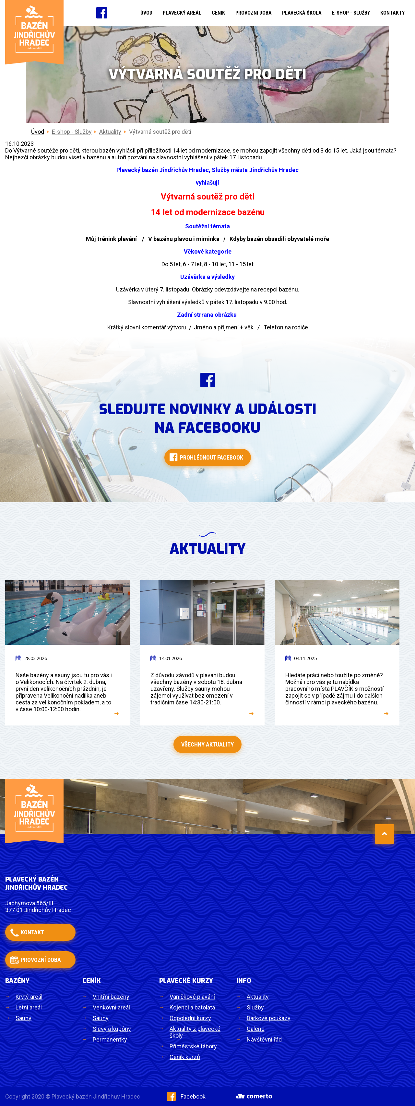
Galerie (256, 1028)
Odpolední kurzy (190, 1018)
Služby (255, 1007)
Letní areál (29, 1007)
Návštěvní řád (264, 1039)
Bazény (17, 981)
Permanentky (110, 1039)
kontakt (32, 932)
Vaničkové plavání (192, 996)
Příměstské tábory (193, 1046)
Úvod (146, 13)
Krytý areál (29, 996)
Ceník (218, 13)
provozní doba (41, 959)
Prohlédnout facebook (211, 457)
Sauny (23, 1018)
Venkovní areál (111, 1007)
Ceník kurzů (185, 1057)
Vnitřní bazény (111, 996)
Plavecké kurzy (186, 981)
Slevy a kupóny (112, 1028)
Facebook (186, 1096)
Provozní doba (253, 13)
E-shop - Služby (351, 13)
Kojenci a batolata (192, 1007)
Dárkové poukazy (268, 1018)
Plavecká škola (302, 13)
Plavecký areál (182, 13)
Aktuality (258, 996)
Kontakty (392, 13)
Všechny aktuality (207, 744)
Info (243, 981)
